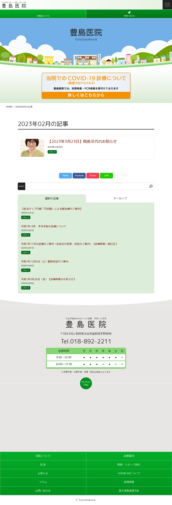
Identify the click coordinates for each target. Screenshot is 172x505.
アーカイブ (120, 198)
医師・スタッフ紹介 (129, 464)
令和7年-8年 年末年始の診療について (43, 226)
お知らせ (52, 152)
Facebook (79, 175)
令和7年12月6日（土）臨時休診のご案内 (44, 261)
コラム (43, 481)
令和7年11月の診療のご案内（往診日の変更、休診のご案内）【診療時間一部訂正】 (69, 244)
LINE (106, 175)
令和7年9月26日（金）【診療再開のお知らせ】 (48, 279)
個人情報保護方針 (129, 490)
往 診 (43, 464)
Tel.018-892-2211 (86, 341)
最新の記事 (52, 198)
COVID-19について (129, 473)
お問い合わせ (43, 490)
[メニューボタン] (167, 4)
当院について (43, 455)
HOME (9, 107)
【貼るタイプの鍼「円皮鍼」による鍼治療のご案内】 (52, 209)
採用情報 (129, 481)
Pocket (93, 175)
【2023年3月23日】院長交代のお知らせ (82, 141)
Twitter (65, 175)
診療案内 (129, 455)
